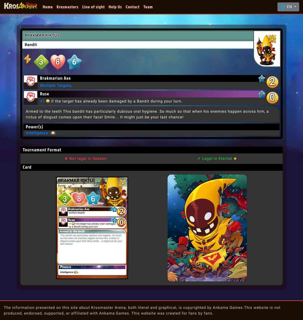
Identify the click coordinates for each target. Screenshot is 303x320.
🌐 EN (287, 7)
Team (148, 7)
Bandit (31, 44)
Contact (133, 7)
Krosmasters (68, 7)
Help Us (115, 7)
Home (48, 7)
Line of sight (93, 7)
